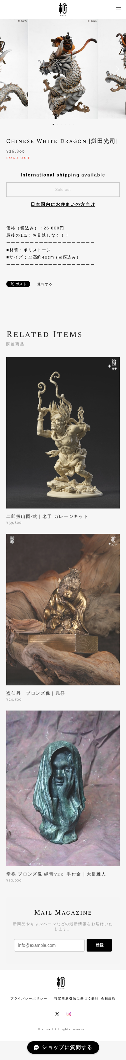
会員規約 (108, 998)
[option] (63, 69)
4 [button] (65, 124)
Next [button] (116, 69)
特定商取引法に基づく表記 (76, 998)
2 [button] (57, 124)
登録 (99, 945)
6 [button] (73, 124)
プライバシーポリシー (29, 998)
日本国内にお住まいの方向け (63, 204)
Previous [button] (9, 69)
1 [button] (53, 124)
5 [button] (69, 124)
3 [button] (61, 124)
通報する (45, 284)
